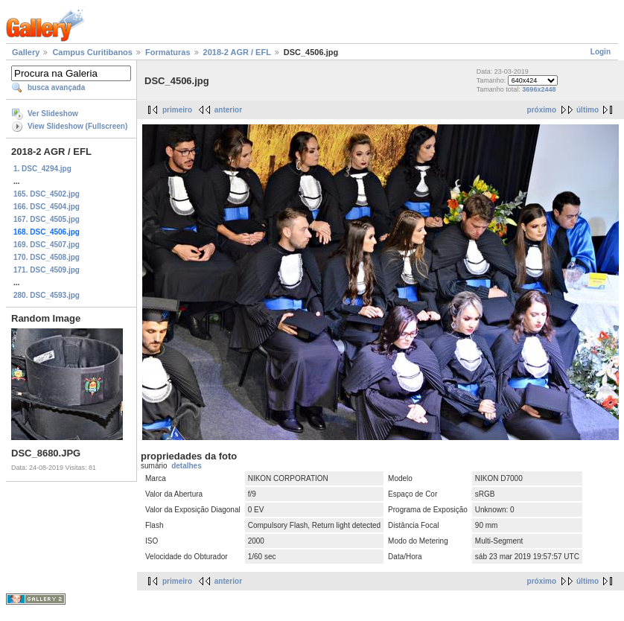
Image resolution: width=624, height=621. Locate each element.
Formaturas (168, 52)
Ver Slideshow (53, 113)
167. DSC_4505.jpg (46, 219)
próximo (541, 110)
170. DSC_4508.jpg (46, 257)
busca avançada (56, 87)
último (587, 110)
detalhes (186, 466)
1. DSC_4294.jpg (42, 169)
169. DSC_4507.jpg (46, 245)
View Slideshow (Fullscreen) (77, 126)
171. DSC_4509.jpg (46, 270)
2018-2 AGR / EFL (237, 52)
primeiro (177, 110)
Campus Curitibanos (92, 52)
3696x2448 (538, 89)
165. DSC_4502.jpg (46, 194)
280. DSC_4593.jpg (46, 295)
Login (600, 52)
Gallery (25, 52)
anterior (228, 110)
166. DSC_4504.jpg (46, 207)
